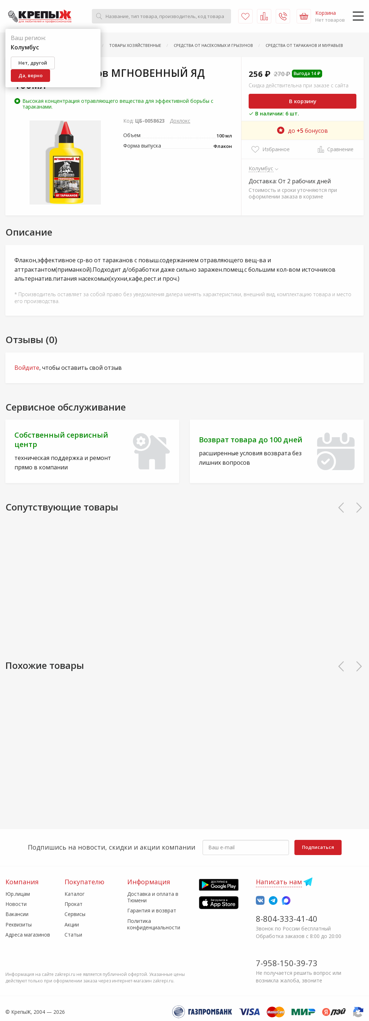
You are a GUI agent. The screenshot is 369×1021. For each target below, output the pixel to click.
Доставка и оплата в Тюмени (152, 897)
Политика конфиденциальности (153, 924)
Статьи (73, 934)
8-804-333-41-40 (286, 918)
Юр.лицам (17, 893)
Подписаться (318, 847)
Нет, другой (32, 63)
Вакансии (16, 914)
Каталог (75, 893)
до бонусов (302, 131)
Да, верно (30, 75)
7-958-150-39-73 (286, 963)
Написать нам (279, 881)
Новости (16, 904)
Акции (72, 924)
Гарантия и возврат (151, 910)
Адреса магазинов (27, 934)
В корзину (302, 101)
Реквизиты (18, 924)
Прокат (74, 904)
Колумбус (261, 168)
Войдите (26, 368)
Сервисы (75, 914)
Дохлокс (180, 120)
